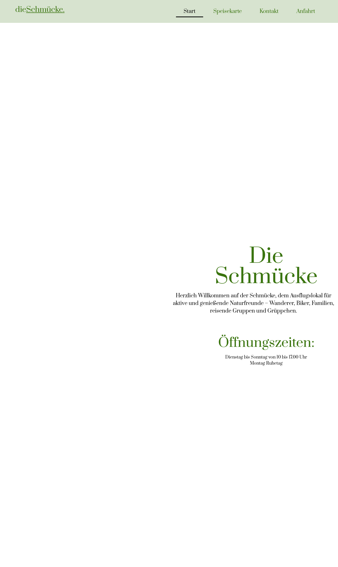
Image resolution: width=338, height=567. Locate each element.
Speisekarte (227, 11)
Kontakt (269, 11)
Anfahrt (305, 11)
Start (190, 11)
